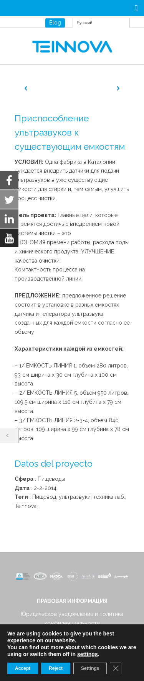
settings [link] (87, 654)
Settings (90, 668)
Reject (56, 668)
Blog (55, 23)
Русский (85, 22)
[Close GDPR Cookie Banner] (115, 668)
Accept (22, 668)
